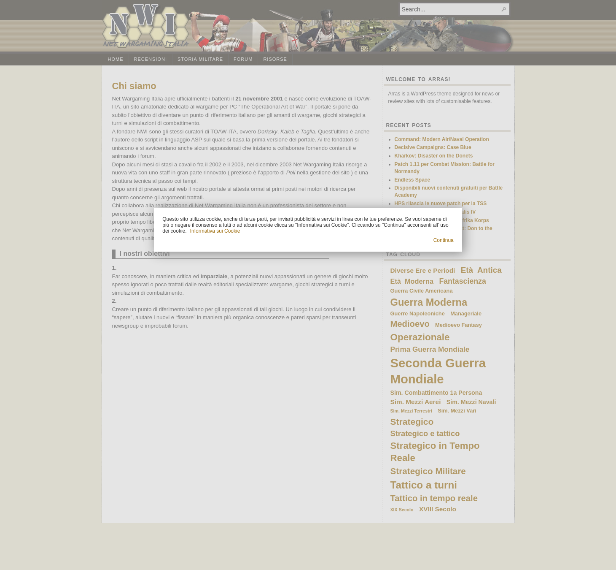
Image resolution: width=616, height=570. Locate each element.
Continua (443, 240)
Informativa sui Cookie (215, 231)
